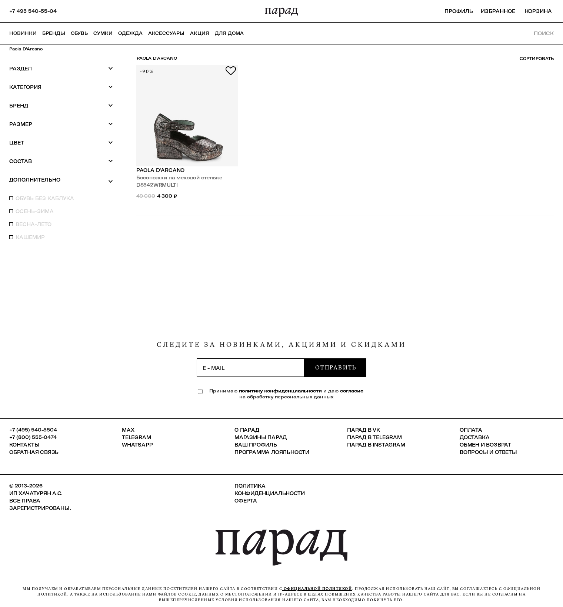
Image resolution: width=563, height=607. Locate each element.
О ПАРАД (246, 430)
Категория (61, 87)
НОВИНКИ (23, 33)
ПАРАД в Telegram (374, 437)
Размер (61, 124)
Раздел (61, 68)
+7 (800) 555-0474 (33, 437)
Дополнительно (61, 180)
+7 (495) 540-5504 (33, 430)
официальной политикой (317, 588)
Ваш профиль (255, 445)
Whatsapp (137, 445)
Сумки (103, 33)
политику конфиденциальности (281, 391)
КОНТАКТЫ (24, 445)
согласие (351, 391)
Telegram (136, 437)
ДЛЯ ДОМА (229, 33)
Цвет (61, 142)
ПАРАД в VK (363, 430)
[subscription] (250, 367)
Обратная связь (34, 452)
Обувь (79, 33)
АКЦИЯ (199, 33)
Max (128, 430)
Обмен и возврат (485, 445)
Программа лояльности (271, 452)
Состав (61, 161)
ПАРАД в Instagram (376, 445)
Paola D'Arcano (26, 49)
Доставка (474, 437)
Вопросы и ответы (488, 452)
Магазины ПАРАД (260, 437)
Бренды (53, 33)
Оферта (245, 501)
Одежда (130, 33)
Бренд (61, 105)
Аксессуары (166, 33)
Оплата (471, 430)
